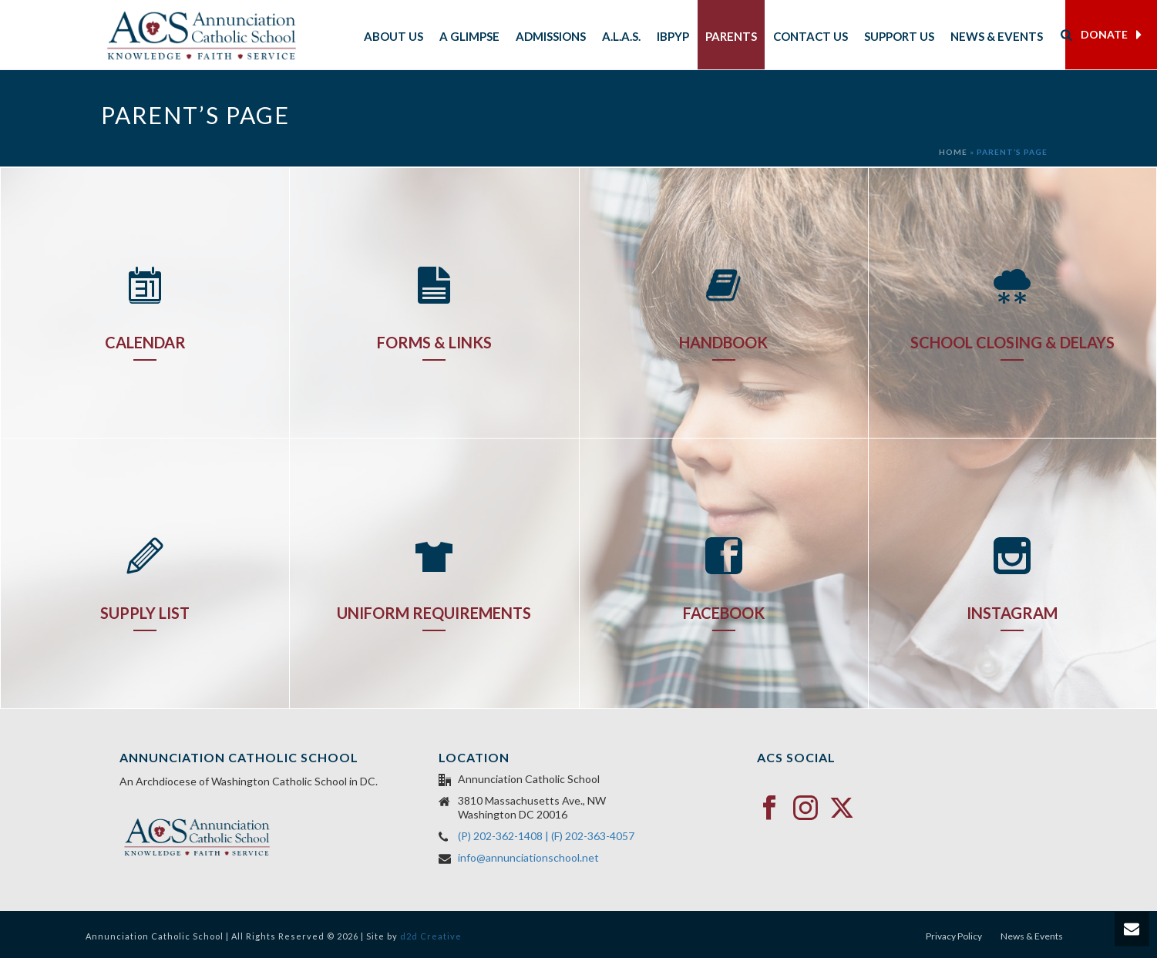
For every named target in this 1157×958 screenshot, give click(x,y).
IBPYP (673, 36)
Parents (731, 36)
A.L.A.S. (621, 36)
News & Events (996, 36)
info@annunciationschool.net (528, 857)
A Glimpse (469, 36)
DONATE (1111, 34)
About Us (393, 36)
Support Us (899, 36)
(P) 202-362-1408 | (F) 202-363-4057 (546, 835)
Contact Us (810, 36)
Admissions (551, 36)
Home (953, 151)
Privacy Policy (954, 936)
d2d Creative (431, 936)
